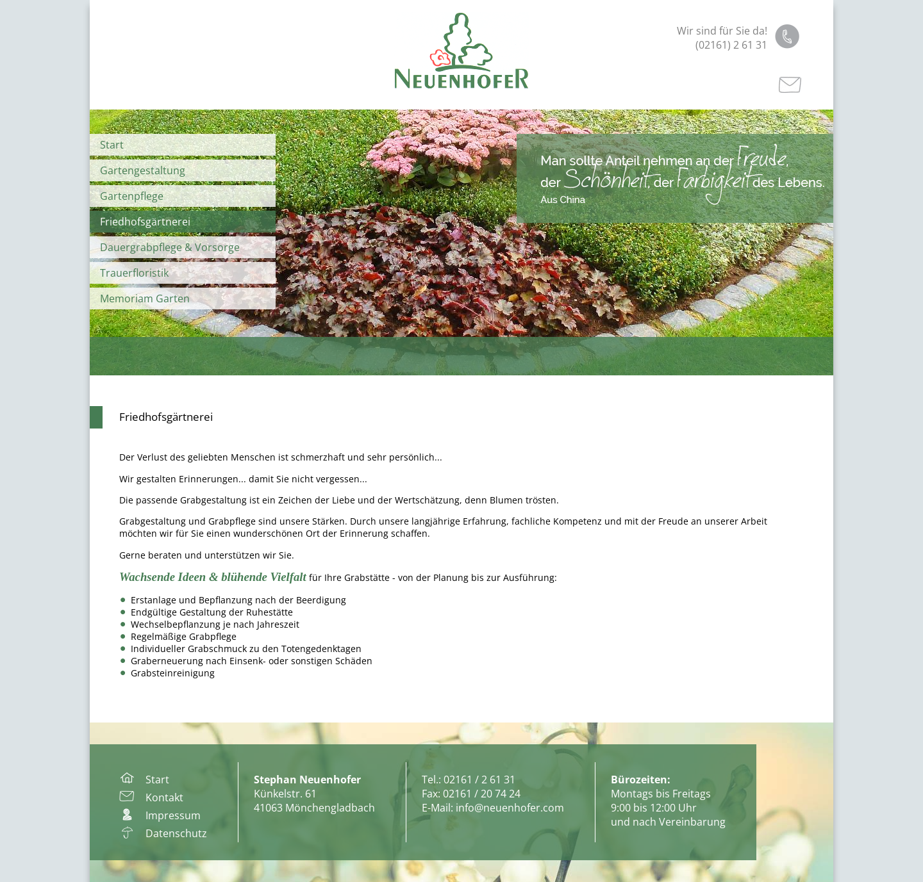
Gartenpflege (131, 196)
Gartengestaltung (142, 170)
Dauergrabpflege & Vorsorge (170, 247)
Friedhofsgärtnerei (145, 222)
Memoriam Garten (145, 298)
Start (112, 145)
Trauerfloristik (134, 273)
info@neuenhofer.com (510, 808)
